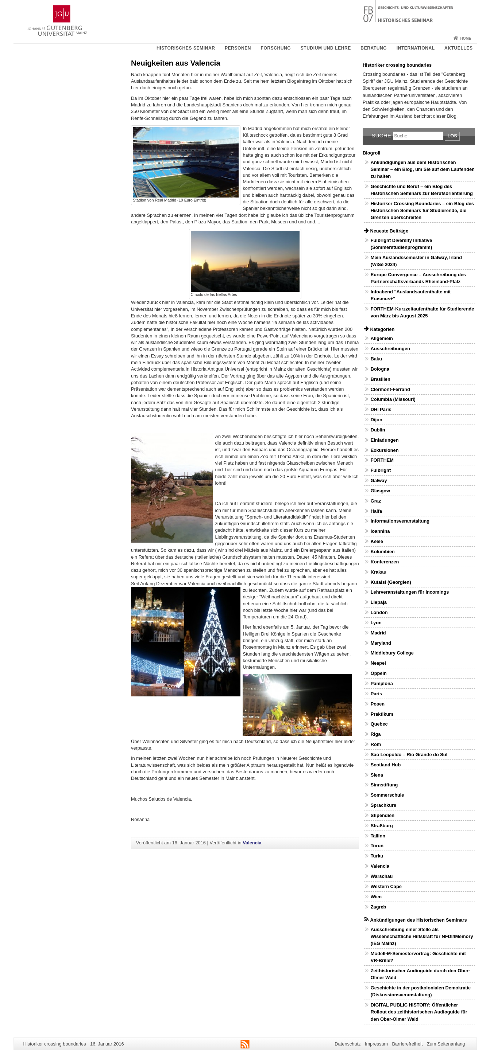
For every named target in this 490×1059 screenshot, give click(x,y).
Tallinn (378, 836)
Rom (376, 744)
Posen (378, 704)
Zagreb (378, 907)
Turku (377, 856)
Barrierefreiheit (407, 1044)
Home (465, 38)
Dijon (376, 419)
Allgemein (382, 338)
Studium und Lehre (326, 48)
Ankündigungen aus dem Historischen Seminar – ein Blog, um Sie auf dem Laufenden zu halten (423, 169)
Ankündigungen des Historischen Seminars (418, 920)
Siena (377, 775)
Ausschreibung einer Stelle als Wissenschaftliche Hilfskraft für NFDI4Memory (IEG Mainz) (422, 936)
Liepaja (379, 602)
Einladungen (385, 440)
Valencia (252, 842)
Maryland (381, 643)
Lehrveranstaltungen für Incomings (410, 592)
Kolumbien (383, 551)
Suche (381, 135)
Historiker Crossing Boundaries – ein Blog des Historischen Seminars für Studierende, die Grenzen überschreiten (422, 210)
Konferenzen (385, 561)
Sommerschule (387, 795)
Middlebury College (392, 653)
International (416, 48)
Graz (376, 501)
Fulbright (381, 470)
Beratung (373, 48)
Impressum (376, 1044)
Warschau (382, 876)
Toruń (377, 845)
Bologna (380, 369)
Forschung (276, 48)
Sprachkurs (383, 805)
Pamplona (382, 683)
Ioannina (380, 531)
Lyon (376, 622)
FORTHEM (382, 460)
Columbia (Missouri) (393, 399)
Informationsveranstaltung (400, 521)
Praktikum (382, 714)
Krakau (378, 572)
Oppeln (379, 673)
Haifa (376, 511)
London (379, 612)
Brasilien (380, 379)
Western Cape (386, 886)
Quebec (379, 724)
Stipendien (382, 815)
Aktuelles (458, 48)
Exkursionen (385, 450)
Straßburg (382, 825)
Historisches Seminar (186, 48)
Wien (376, 896)
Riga (376, 734)
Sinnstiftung (384, 785)
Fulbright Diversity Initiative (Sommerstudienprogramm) (401, 244)
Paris (376, 693)
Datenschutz (347, 1044)
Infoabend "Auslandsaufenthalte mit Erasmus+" (411, 295)
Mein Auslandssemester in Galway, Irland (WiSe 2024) (416, 261)
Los (452, 135)
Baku (376, 359)
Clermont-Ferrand (390, 389)
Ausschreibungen (390, 348)
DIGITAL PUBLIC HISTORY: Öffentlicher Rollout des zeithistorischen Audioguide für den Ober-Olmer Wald (419, 1011)
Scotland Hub (386, 764)
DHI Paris (381, 409)
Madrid (378, 633)
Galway (379, 480)
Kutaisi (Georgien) (391, 582)
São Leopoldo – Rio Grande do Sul (409, 754)
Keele (377, 541)
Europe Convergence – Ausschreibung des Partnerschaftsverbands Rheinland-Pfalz (418, 278)
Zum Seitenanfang (446, 1044)
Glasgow (380, 490)
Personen (238, 48)
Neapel (378, 663)
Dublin (378, 430)
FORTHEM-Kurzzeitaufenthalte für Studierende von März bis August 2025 (422, 312)
